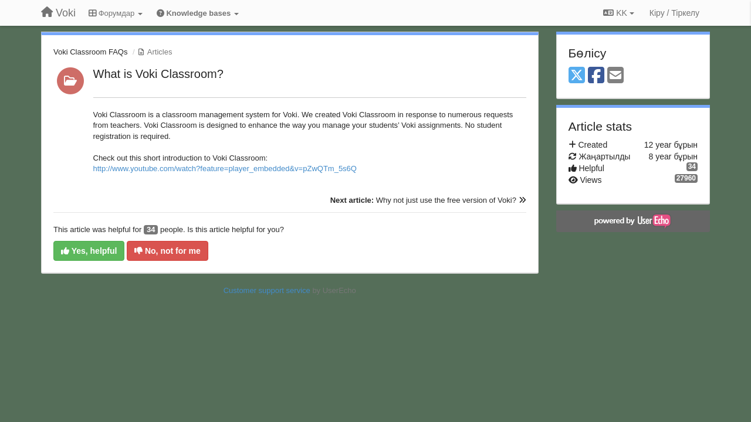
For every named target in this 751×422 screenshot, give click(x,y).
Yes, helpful (89, 251)
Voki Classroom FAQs (90, 51)
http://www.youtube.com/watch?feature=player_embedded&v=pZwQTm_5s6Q (225, 168)
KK (618, 13)
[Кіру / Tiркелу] (674, 13)
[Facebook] (596, 76)
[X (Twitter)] (577, 76)
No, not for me (167, 251)
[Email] (615, 76)
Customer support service (267, 290)
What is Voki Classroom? (158, 73)
